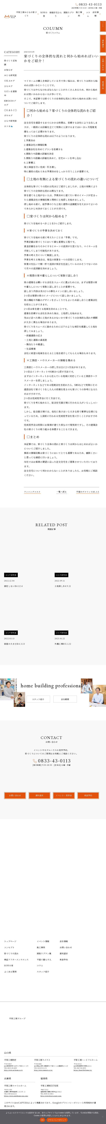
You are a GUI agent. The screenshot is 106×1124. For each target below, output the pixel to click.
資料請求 (64, 953)
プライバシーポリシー (72, 1102)
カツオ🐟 (8, 126)
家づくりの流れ (11, 953)
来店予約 (64, 959)
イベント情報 (43, 941)
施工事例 (79, 14)
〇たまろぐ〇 (10, 110)
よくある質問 (10, 971)
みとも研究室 (10, 75)
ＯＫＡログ (9, 80)
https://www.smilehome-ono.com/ (16, 1096)
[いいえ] (102, 1116)
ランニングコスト (32, 491)
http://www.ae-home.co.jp (13, 1070)
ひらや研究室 (10, 120)
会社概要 (65, 699)
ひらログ (8, 86)
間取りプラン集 (44, 953)
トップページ (10, 941)
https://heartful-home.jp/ (83, 1070)
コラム (88, 14)
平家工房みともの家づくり (26, 14)
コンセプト (9, 947)
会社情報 (95, 14)
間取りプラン (69, 14)
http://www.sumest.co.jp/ (43, 1070)
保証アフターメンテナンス (16, 959)
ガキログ (8, 115)
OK (42, 1120)
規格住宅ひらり (56, 14)
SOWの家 (43, 14)
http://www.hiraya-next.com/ (51, 1096)
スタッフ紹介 (38, 699)
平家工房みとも (10, 15)
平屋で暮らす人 (44, 959)
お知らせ (8, 69)
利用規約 (88, 1102)
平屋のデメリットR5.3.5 (87, 491)
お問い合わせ (66, 947)
